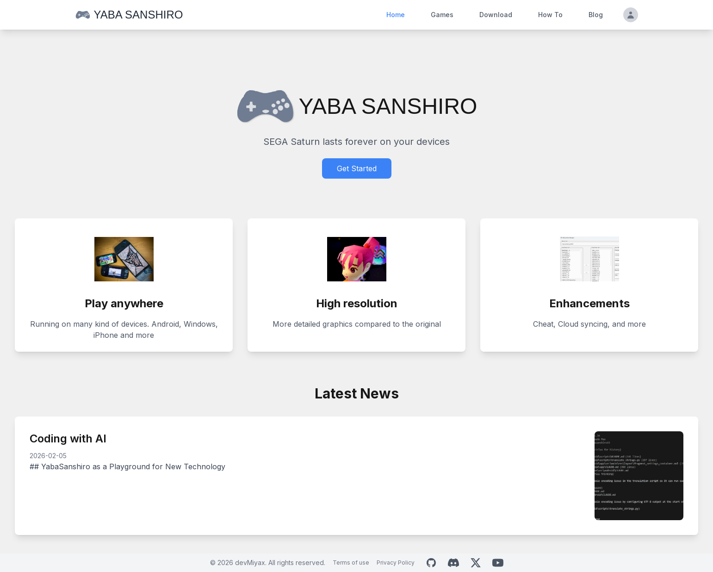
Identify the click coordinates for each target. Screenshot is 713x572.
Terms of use (351, 562)
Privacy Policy (396, 562)
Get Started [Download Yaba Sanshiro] (357, 168)
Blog (596, 15)
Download (495, 15)
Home (395, 15)
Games (442, 15)
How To (550, 15)
